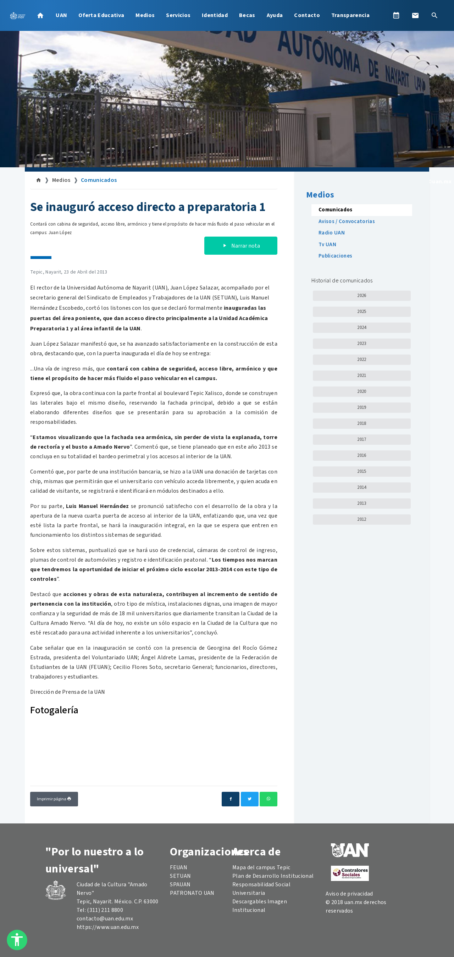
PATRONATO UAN (192, 893)
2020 (361, 391)
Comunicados (99, 180)
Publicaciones (335, 256)
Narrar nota (241, 246)
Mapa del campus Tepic (261, 867)
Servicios (178, 15)
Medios (145, 15)
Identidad (215, 15)
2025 (361, 311)
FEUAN (178, 867)
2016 (361, 455)
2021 (361, 375)
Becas (247, 15)
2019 (361, 407)
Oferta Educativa (101, 15)
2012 (361, 519)
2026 (361, 295)
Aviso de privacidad (349, 894)
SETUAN (180, 876)
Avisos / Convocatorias (347, 221)
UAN (61, 15)
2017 (361, 439)
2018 (361, 423)
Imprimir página (54, 799)
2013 (361, 503)
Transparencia (350, 15)
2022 (361, 359)
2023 (361, 343)
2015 (361, 471)
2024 (361, 327)
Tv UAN (327, 244)
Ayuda (275, 15)
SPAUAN (180, 884)
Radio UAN (332, 233)
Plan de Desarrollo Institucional (273, 876)
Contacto (307, 15)
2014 (361, 487)
